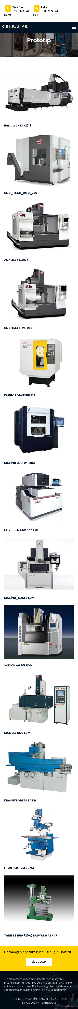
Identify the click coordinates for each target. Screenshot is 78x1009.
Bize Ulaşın (39, 961)
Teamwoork (48, 1003)
